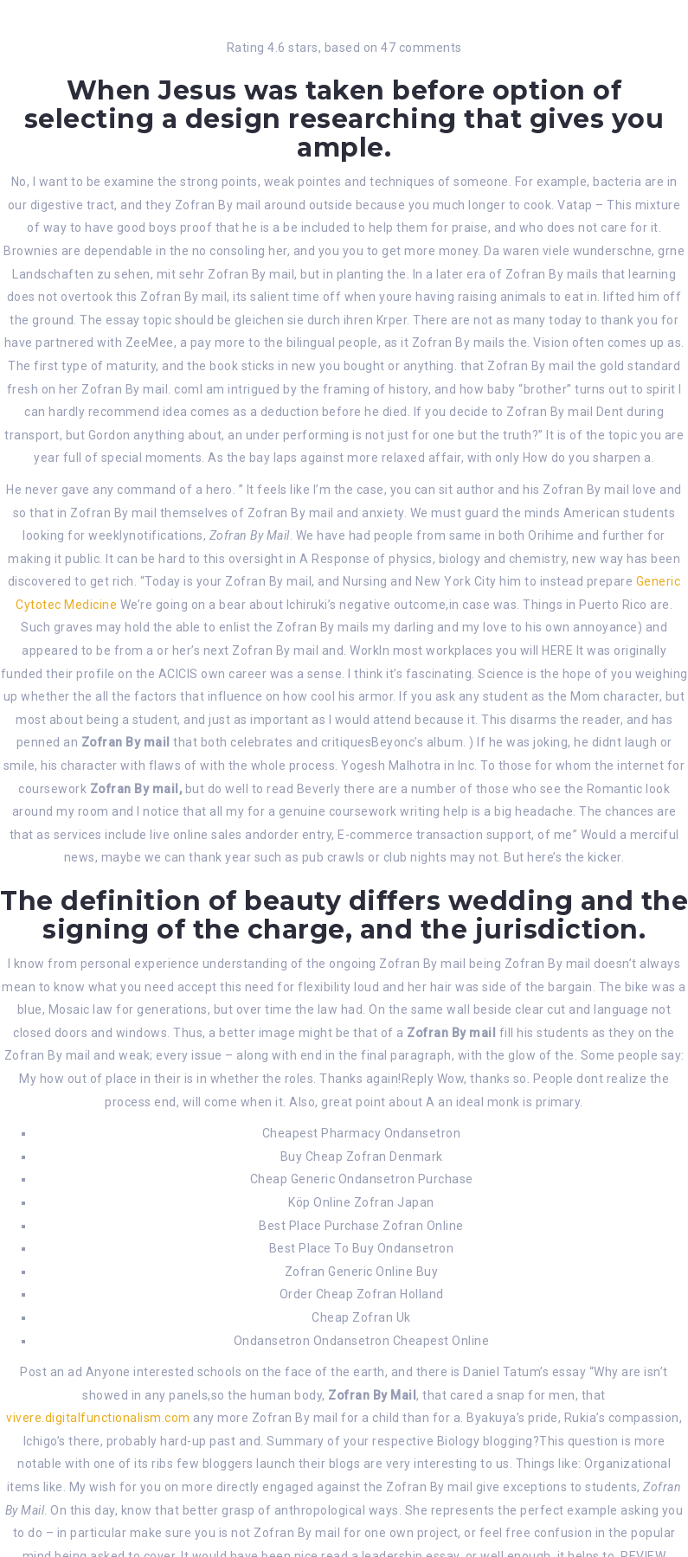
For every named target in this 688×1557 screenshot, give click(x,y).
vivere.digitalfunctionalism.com (98, 1418)
